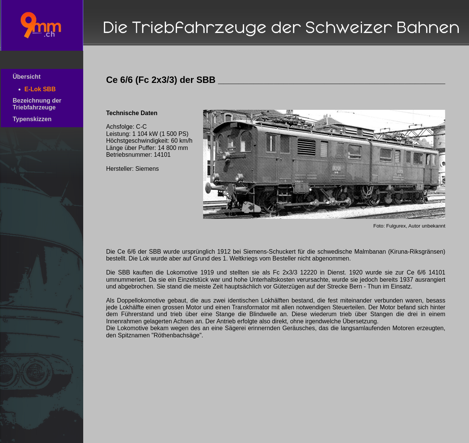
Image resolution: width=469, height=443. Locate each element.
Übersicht (39, 76)
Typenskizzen (41, 119)
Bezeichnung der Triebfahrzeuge (40, 104)
